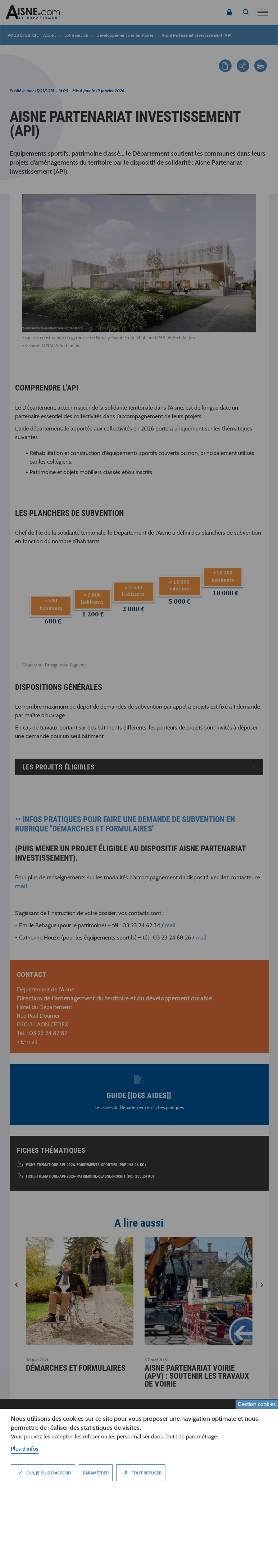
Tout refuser (140, 1473)
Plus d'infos (24, 1448)
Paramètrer (96, 1473)
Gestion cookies (257, 1404)
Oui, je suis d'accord (43, 1473)
